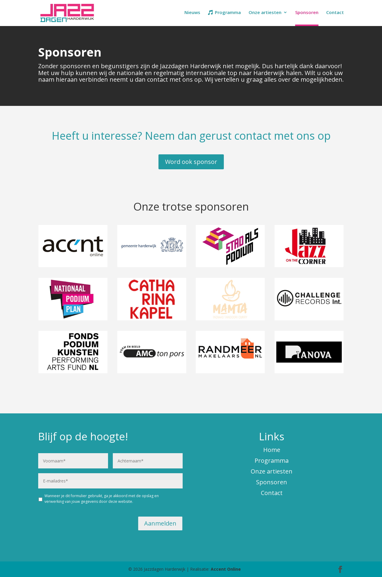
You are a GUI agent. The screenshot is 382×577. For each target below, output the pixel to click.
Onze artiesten (265, 12)
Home (271, 450)
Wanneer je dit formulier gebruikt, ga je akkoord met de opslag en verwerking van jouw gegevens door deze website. (101, 498)
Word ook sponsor (191, 162)
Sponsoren (306, 12)
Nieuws (192, 12)
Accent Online (226, 569)
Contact (335, 12)
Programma (228, 12)
